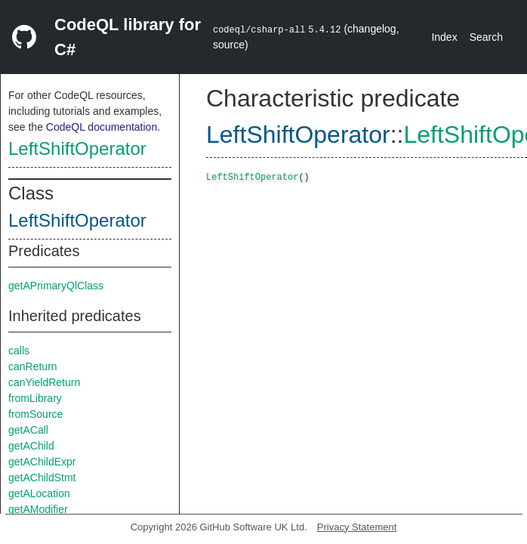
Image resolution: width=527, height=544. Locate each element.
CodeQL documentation (101, 127)
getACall (28, 430)
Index (444, 37)
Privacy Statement (357, 527)
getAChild (31, 446)
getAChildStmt (42, 477)
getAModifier (38, 509)
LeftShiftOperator (77, 148)
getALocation (39, 493)
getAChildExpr (42, 462)
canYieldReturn (44, 382)
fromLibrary (35, 398)
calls (18, 351)
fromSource (35, 414)
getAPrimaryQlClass (55, 286)
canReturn (32, 366)
